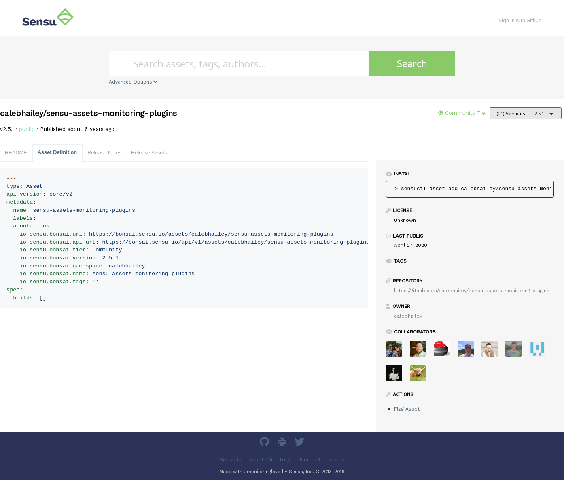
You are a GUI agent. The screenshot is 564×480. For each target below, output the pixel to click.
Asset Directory (269, 460)
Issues (336, 460)
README (16, 152)
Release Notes (104, 152)
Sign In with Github (520, 20)
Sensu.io (230, 460)
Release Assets (149, 152)
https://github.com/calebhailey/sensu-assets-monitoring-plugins (471, 290)
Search (412, 63)
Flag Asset (407, 409)
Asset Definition (57, 152)
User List (309, 460)
